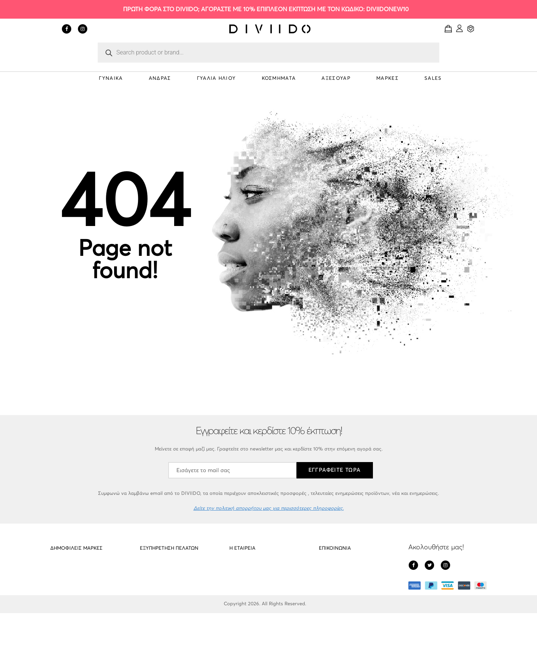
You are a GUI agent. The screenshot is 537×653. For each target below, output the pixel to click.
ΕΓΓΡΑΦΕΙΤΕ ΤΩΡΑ (334, 470)
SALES (433, 78)
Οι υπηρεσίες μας (159, 596)
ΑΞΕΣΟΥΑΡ (335, 78)
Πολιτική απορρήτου (252, 582)
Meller (56, 582)
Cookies (149, 582)
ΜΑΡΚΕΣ (387, 78)
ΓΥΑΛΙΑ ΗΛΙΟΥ (216, 78)
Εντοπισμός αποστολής (166, 611)
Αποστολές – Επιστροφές (168, 568)
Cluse (56, 596)
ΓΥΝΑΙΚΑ (111, 78)
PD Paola (60, 568)
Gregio (57, 611)
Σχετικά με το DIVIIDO (253, 568)
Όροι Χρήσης (243, 611)
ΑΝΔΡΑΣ (160, 78)
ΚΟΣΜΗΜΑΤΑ (279, 78)
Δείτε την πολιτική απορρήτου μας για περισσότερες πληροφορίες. (269, 508)
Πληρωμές (240, 596)
